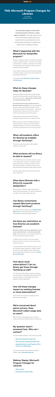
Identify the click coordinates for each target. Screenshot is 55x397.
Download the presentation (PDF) (24, 371)
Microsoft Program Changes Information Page (27, 341)
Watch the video (20, 369)
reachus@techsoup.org (27, 352)
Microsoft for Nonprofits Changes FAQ (25, 339)
